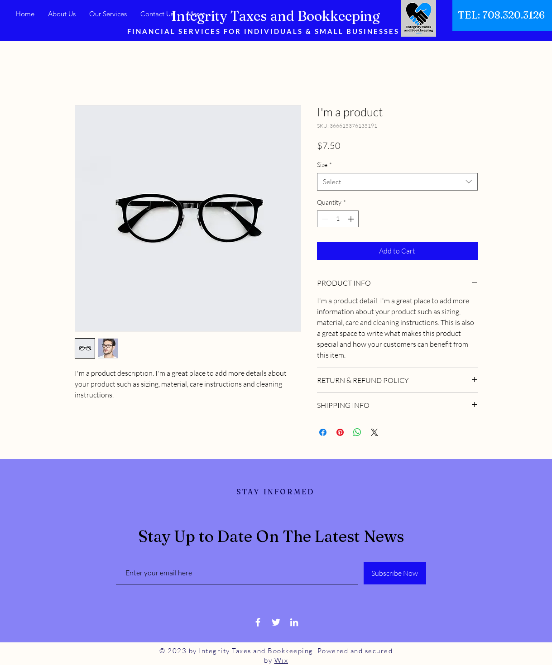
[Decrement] (324, 219)
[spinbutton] (338, 219)
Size (324, 164)
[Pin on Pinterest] (340, 432)
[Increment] (351, 219)
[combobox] (397, 182)
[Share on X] (374, 432)
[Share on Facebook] (322, 432)
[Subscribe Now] (395, 573)
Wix (281, 660)
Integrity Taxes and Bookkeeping (275, 16)
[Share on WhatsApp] (357, 432)
